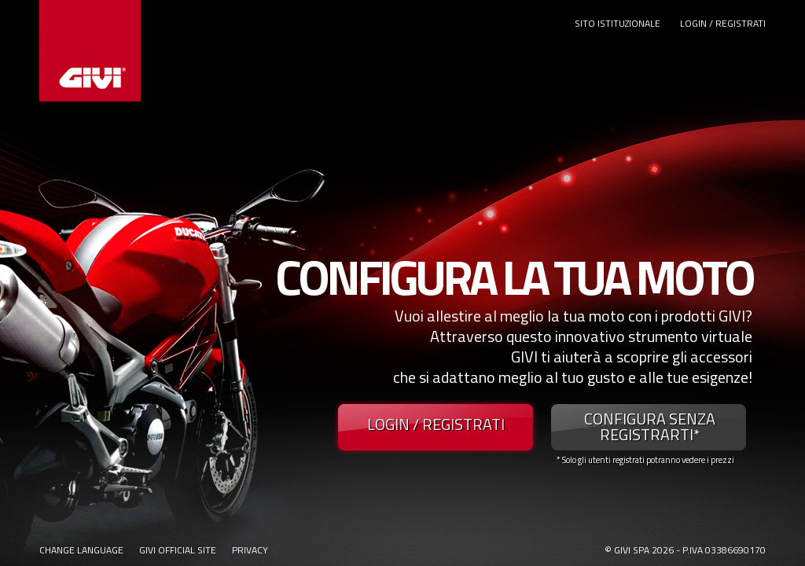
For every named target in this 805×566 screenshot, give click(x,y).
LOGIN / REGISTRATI (723, 23)
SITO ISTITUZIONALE (617, 23)
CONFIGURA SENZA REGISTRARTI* (649, 427)
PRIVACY (250, 549)
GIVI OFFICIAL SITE (177, 549)
